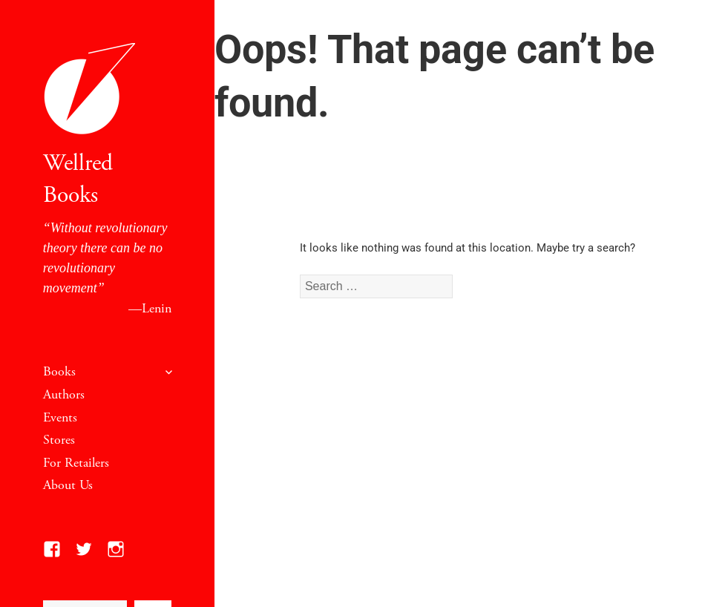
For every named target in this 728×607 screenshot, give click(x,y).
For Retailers (76, 462)
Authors (64, 394)
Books (59, 371)
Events (60, 417)
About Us (68, 484)
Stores (59, 439)
